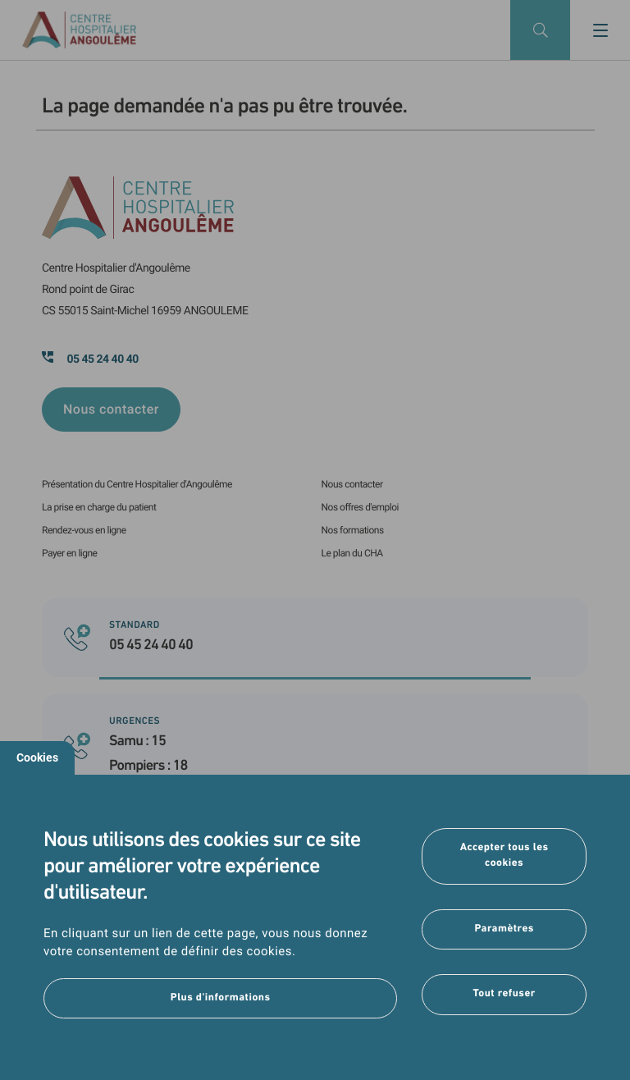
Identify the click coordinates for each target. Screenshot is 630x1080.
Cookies (37, 757)
